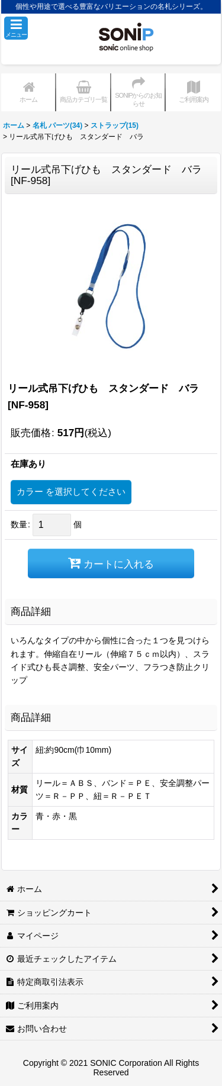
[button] (16, 28)
